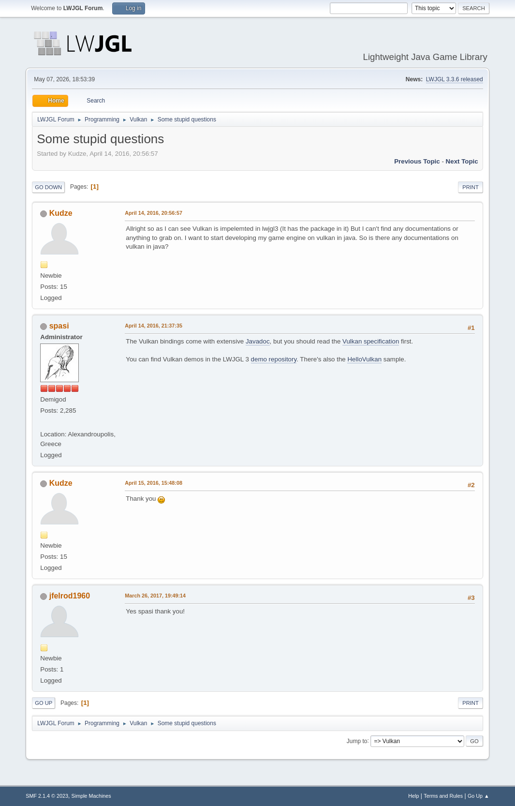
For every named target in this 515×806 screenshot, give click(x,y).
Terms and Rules (443, 796)
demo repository (274, 359)
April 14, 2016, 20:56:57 (153, 213)
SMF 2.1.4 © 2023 (47, 796)
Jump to (357, 740)
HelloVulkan (364, 359)
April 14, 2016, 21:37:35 (153, 325)
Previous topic (417, 161)
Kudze (61, 213)
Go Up (43, 703)
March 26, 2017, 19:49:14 (155, 595)
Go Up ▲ (478, 796)
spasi (59, 326)
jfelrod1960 (69, 596)
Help (413, 796)
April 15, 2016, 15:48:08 (153, 483)
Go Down (48, 187)
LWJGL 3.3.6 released (454, 79)
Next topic (462, 161)
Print (470, 187)
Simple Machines (91, 796)
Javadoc (258, 341)
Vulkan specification (370, 341)
